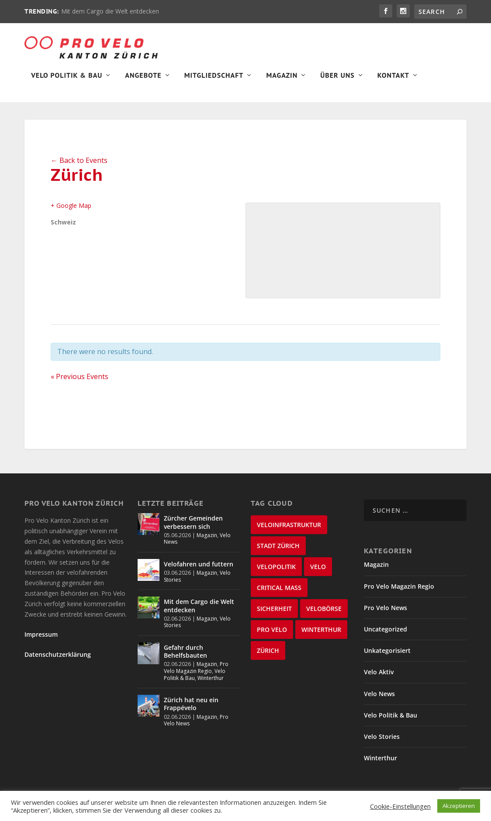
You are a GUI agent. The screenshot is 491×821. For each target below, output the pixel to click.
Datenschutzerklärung (57, 660)
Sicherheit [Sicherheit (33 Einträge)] (274, 615)
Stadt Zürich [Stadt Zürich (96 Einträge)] (278, 552)
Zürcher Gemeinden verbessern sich (193, 528)
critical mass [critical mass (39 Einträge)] (279, 594)
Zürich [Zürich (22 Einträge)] (268, 656)
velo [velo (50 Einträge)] (318, 573)
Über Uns (337, 81)
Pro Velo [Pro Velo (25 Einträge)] (272, 635)
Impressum (41, 640)
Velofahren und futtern (198, 570)
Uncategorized (385, 635)
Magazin (281, 81)
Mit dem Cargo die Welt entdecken (110, 11)
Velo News (379, 699)
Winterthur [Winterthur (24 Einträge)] (321, 635)
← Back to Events (79, 166)
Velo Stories (382, 742)
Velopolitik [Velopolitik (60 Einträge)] (276, 573)
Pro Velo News (385, 613)
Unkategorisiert (387, 656)
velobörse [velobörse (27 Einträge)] (324, 615)
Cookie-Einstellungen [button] (400, 806)
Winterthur (210, 683)
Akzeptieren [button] (459, 806)
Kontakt (393, 81)
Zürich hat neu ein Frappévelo (191, 709)
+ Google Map (71, 211)
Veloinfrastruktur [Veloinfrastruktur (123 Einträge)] (289, 531)
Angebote (143, 81)
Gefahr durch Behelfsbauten (185, 657)
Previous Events (79, 382)
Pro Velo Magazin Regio (196, 673)
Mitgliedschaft (214, 81)
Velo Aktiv (379, 678)
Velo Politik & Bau (66, 81)
